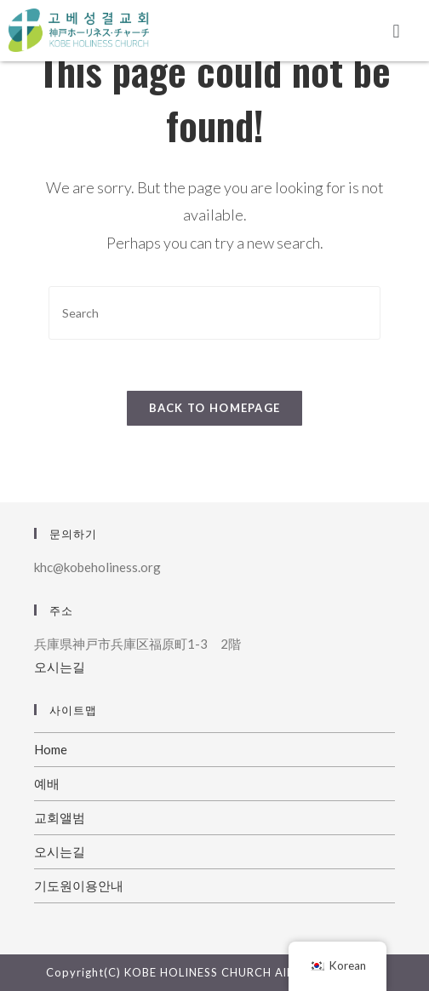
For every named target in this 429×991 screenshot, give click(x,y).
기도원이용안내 (78, 885)
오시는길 (59, 666)
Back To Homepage (215, 408)
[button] (396, 30)
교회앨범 (59, 817)
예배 (47, 783)
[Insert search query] (214, 313)
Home (50, 749)
